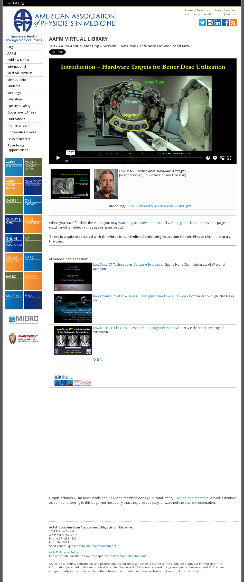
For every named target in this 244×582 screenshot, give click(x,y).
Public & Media (18, 60)
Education (14, 99)
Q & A (97, 359)
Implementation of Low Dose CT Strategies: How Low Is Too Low (139, 296)
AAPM (11, 53)
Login (23, 3)
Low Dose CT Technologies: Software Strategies (127, 264)
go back (186, 222)
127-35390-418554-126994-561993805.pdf (160, 206)
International (16, 66)
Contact (231, 14)
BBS (220, 14)
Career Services (224, 10)
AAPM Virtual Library (78, 39)
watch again (127, 222)
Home (189, 10)
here (217, 236)
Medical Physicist (19, 73)
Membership (16, 79)
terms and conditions (131, 556)
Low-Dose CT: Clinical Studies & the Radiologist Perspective (136, 328)
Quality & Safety (18, 106)
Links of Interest (18, 139)
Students (13, 86)
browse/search (151, 222)
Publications (16, 119)
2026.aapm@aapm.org (101, 546)
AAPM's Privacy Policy (64, 552)
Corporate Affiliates (21, 132)
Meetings (14, 93)
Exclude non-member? (192, 498)
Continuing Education (199, 14)
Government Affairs (21, 112)
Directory (203, 10)
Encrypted (11, 3)
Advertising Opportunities (17, 147)
